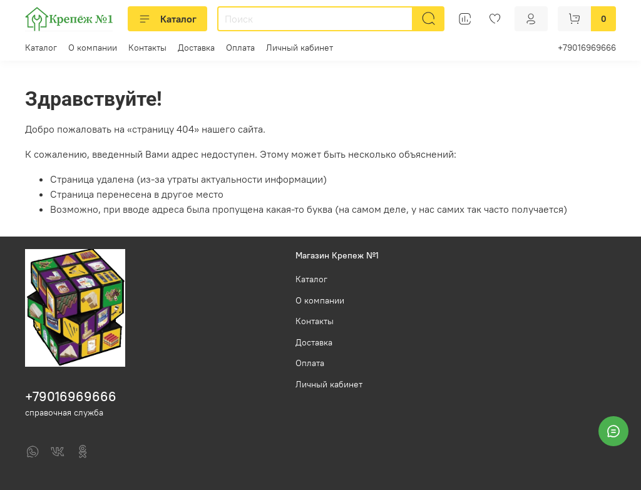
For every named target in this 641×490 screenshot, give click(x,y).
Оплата (240, 47)
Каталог (167, 19)
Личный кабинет (299, 47)
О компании (92, 47)
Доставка (196, 47)
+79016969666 (587, 47)
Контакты (147, 47)
